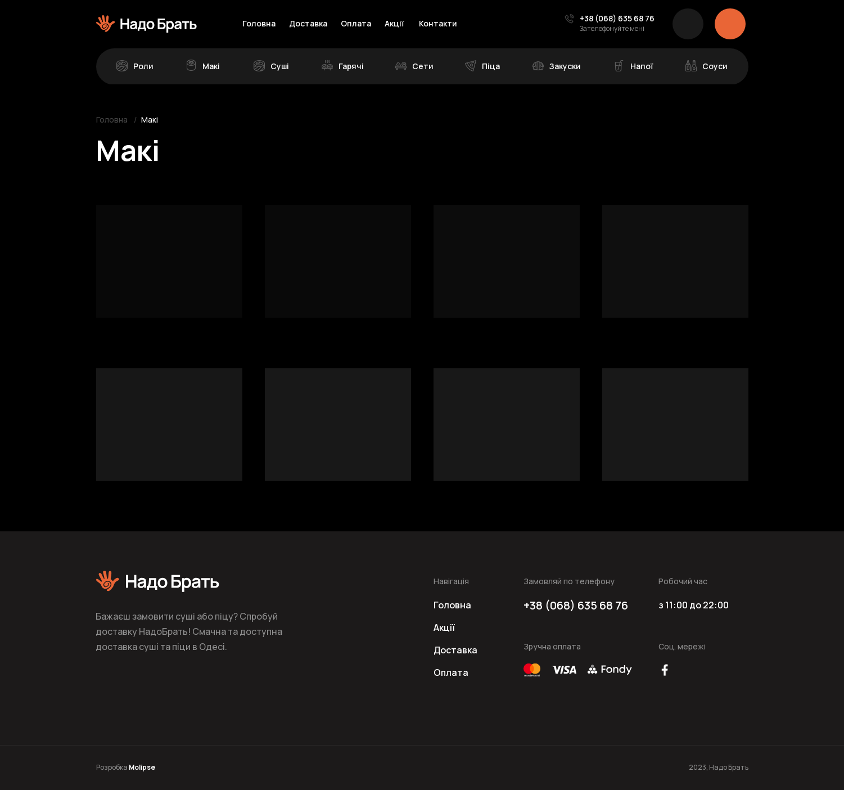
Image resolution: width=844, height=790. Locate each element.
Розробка (125, 767)
